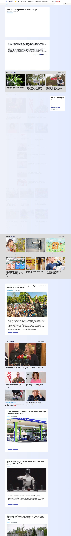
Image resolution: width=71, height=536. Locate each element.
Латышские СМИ (45, 1)
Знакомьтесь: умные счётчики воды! (35, 176)
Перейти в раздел (61, 72)
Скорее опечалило (56, 94)
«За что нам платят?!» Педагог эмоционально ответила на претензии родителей (35, 272)
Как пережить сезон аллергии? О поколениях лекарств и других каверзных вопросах (54, 184)
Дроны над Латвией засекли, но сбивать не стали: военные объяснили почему (14, 265)
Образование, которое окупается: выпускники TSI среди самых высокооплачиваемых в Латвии (35, 78)
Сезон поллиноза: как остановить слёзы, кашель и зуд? (14, 177)
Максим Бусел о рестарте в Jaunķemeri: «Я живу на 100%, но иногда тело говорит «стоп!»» (54, 78)
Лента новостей (23, 1)
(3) (30, 258)
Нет (53, 92)
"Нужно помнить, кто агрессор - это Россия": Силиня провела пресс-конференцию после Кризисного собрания (24, 258)
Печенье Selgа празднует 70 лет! (54, 176)
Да (52, 90)
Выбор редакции (38, 1)
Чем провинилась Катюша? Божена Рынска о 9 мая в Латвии (34, 264)
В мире (17, 1)
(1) (15, 274)
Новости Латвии (30, 1)
